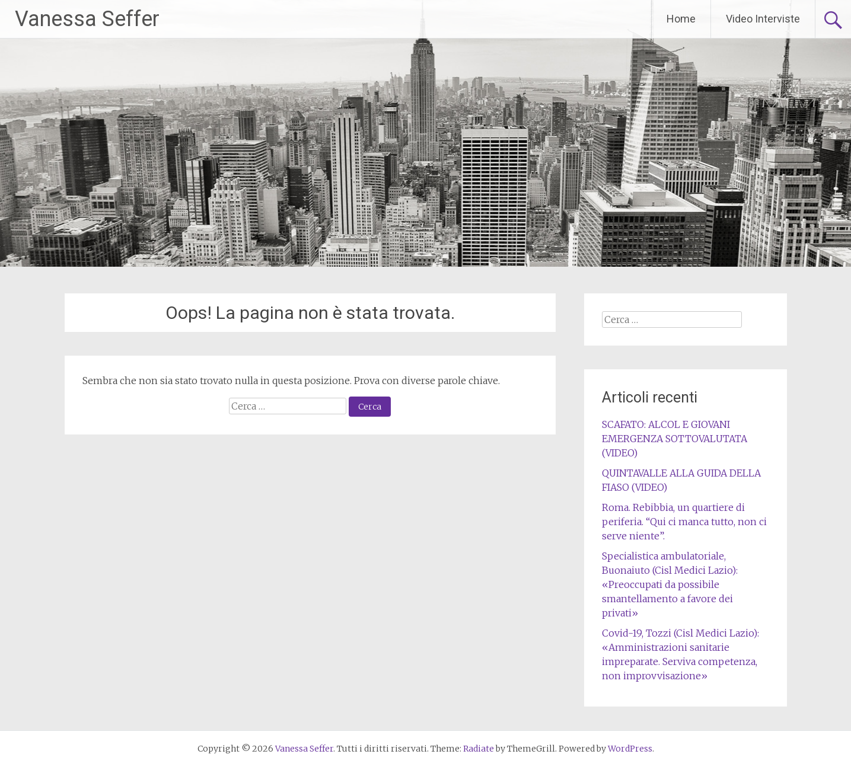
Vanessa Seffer (87, 19)
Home (681, 18)
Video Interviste (763, 18)
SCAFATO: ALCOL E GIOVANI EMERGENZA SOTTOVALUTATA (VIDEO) (674, 438)
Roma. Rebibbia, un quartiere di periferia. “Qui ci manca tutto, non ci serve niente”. (684, 521)
